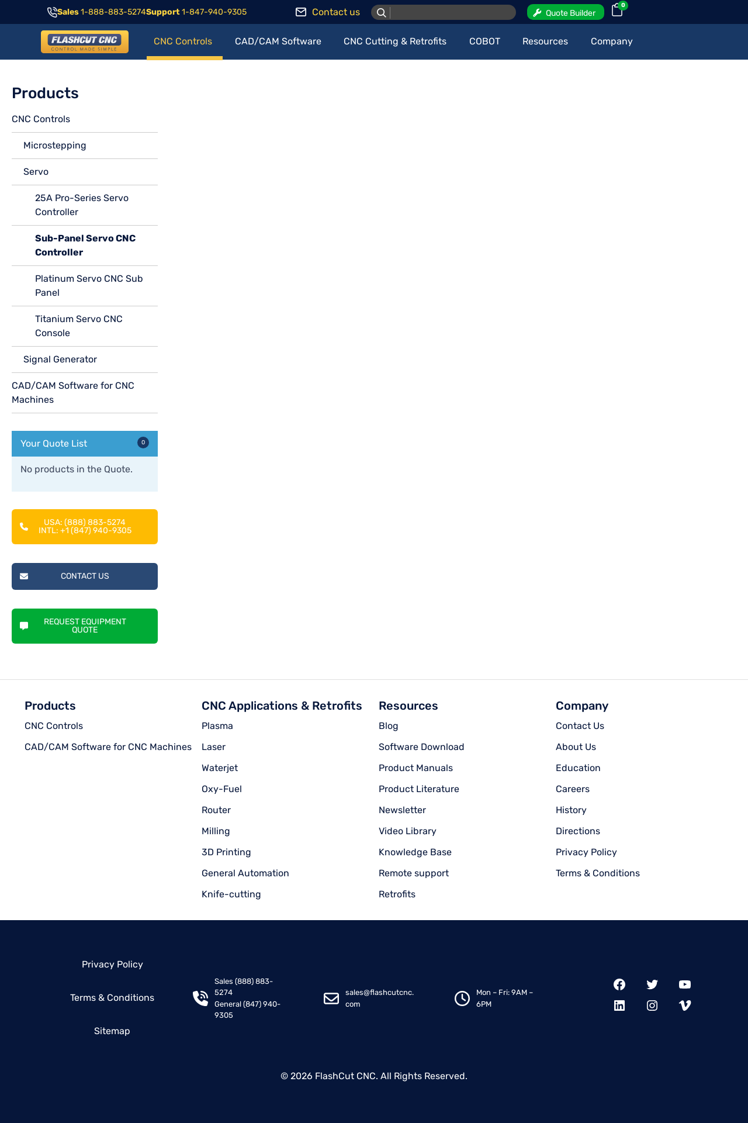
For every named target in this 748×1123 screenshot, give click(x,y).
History (571, 810)
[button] (565, 12)
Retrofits (397, 894)
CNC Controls (41, 119)
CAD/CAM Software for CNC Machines (108, 746)
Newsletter (402, 810)
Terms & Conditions (598, 873)
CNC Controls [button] (183, 41)
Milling (216, 831)
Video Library (408, 831)
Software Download (422, 746)
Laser (214, 746)
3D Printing (226, 852)
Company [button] (612, 41)
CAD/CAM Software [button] (278, 41)
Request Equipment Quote (73, 626)
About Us (576, 746)
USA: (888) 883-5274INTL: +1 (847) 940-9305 (75, 526)
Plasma (217, 725)
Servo (36, 171)
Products (50, 706)
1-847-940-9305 (214, 12)
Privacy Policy (586, 852)
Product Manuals (416, 767)
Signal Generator (60, 359)
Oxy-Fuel (222, 788)
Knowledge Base (415, 852)
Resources (408, 706)
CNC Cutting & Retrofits (395, 41)
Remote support (414, 873)
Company (582, 706)
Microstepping (54, 145)
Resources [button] (545, 41)
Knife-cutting (231, 894)
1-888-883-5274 (113, 12)
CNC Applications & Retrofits (282, 706)
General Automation (245, 873)
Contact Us (64, 576)
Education (578, 767)
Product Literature (419, 788)
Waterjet (220, 767)
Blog (389, 725)
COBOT (484, 41)
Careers (573, 788)
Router (216, 810)
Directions (578, 831)
